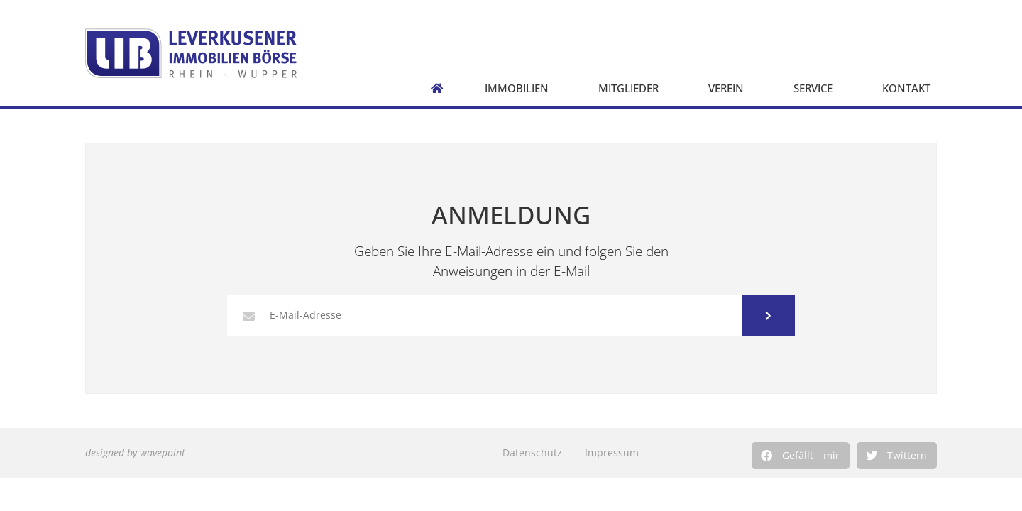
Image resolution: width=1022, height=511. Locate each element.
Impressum (612, 452)
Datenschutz (532, 452)
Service (816, 88)
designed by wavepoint (135, 452)
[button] (801, 455)
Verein (729, 88)
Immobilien (520, 88)
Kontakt (910, 88)
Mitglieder (632, 88)
